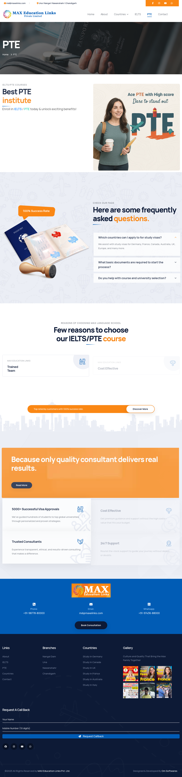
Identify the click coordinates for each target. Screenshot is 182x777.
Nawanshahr (49, 668)
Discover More (140, 408)
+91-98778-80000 (34, 613)
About (104, 14)
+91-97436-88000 (149, 613)
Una (45, 662)
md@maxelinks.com (16, 3)
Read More (19, 485)
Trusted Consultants (27, 544)
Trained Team (12, 371)
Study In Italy (90, 685)
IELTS (138, 14)
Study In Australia (92, 679)
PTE (149, 14)
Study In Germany (92, 656)
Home (91, 14)
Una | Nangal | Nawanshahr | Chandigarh (58, 3)
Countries (121, 14)
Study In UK (89, 668)
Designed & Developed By (155, 771)
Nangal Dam (49, 656)
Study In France (91, 673)
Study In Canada (92, 662)
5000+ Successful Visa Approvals (35, 511)
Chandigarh (49, 673)
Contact (163, 14)
